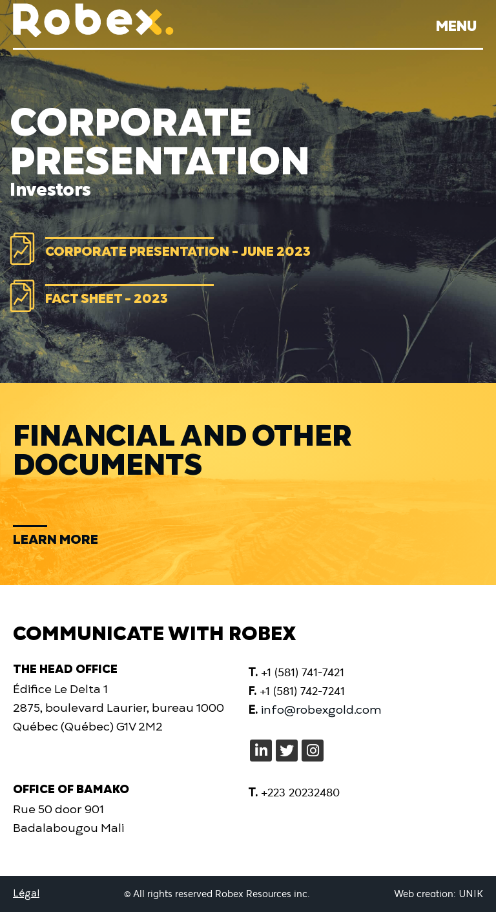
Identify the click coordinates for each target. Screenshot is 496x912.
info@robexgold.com (321, 709)
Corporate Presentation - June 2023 (178, 247)
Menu (456, 26)
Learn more (55, 538)
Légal (26, 893)
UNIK (469, 893)
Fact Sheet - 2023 (106, 295)
